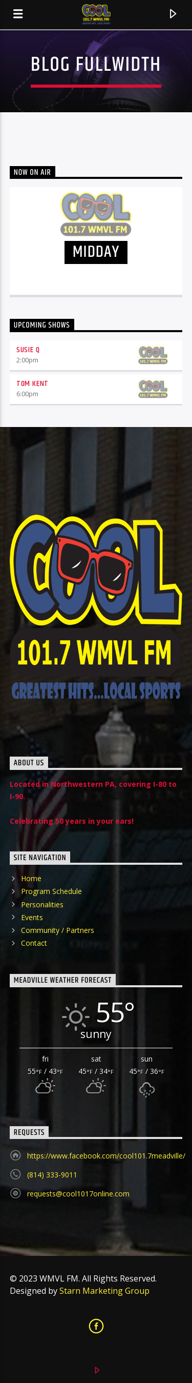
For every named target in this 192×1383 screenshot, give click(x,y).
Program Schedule (51, 891)
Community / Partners (57, 930)
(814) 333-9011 (52, 1174)
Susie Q (28, 349)
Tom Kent (32, 383)
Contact (34, 943)
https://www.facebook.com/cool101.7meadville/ (106, 1156)
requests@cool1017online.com (78, 1193)
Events (32, 917)
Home (31, 878)
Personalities (42, 904)
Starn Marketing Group (104, 1290)
